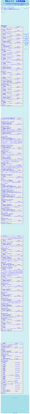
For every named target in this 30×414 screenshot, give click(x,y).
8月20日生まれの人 (3, 163)
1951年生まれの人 (9, 243)
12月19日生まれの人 (3, 132)
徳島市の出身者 (3, 49)
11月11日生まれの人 (3, 214)
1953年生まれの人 (9, 219)
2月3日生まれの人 (3, 204)
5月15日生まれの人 (3, 330)
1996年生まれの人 (9, 45)
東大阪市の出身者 (3, 262)
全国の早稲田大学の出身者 (4, 218)
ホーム (4, 3)
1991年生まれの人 (9, 127)
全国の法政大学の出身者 (4, 267)
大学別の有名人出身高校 (6, 4)
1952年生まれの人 (9, 239)
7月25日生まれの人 (3, 253)
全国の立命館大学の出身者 (4, 213)
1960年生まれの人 (9, 200)
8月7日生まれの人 (3, 105)
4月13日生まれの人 (3, 33)
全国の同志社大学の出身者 (4, 354)
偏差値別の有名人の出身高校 (18, 4)
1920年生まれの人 (3, 326)
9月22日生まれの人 (3, 185)
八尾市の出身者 (13, 194)
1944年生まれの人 (9, 279)
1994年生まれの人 (9, 85)
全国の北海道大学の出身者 (4, 162)
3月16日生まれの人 (3, 257)
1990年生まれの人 (9, 132)
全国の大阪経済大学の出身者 (5, 308)
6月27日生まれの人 (3, 62)
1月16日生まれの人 (3, 72)
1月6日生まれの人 (3, 50)
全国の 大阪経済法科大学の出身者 (5, 194)
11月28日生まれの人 (3, 219)
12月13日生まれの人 (3, 45)
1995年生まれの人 (9, 62)
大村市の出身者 (3, 44)
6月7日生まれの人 (3, 127)
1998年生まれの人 (9, 29)
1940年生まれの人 (9, 309)
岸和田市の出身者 (10, 199)
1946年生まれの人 (9, 268)
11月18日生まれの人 (3, 101)
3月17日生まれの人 (3, 85)
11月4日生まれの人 (3, 243)
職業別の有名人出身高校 (9, 4)
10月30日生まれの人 (3, 195)
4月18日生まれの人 (3, 284)
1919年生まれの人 (9, 330)
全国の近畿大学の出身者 (4, 174)
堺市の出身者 (11, 145)
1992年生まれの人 (9, 101)
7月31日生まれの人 (3, 263)
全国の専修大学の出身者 (4, 361)
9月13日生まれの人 (3, 294)
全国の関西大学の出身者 (4, 298)
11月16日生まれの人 (3, 89)
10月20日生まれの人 (3, 355)
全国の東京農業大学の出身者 (5, 145)
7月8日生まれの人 (3, 200)
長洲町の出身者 (10, 174)
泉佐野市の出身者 (3, 71)
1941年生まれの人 (9, 299)
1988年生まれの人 (9, 157)
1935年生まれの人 (9, 314)
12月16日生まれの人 (3, 239)
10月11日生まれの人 (3, 268)
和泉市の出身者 (3, 184)
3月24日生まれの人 (3, 146)
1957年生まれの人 (9, 204)
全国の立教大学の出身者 (4, 283)
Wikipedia (18, 26)
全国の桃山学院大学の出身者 (5, 126)
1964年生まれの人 (9, 195)
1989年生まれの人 (9, 146)
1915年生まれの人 (9, 355)
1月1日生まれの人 (3, 299)
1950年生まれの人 (9, 249)
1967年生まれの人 (9, 185)
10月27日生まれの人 (3, 279)
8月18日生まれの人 (3, 175)
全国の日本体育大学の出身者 (5, 84)
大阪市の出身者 (3, 100)
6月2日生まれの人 (3, 29)
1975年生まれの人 (9, 175)
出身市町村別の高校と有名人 (15, 4)
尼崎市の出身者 (3, 293)
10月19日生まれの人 (3, 249)
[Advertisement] (12, 17)
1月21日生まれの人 (3, 309)
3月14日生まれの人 (3, 314)
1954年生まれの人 (9, 214)
